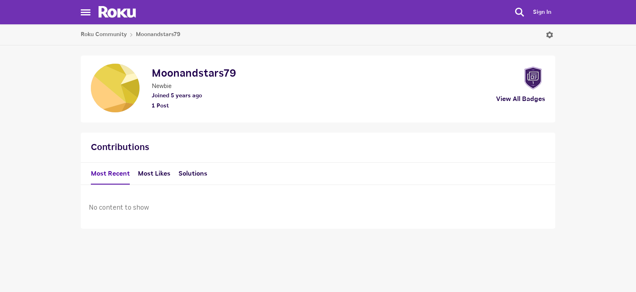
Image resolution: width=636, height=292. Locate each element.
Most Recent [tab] (110, 173)
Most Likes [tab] (154, 173)
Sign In (542, 12)
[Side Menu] (86, 12)
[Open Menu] (549, 35)
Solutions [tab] (192, 173)
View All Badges (520, 99)
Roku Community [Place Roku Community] (104, 34)
